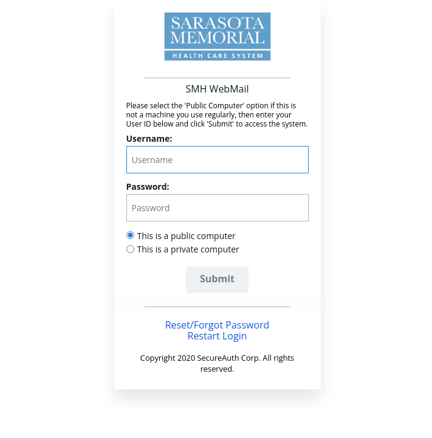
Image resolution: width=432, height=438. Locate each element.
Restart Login (217, 335)
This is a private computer (188, 249)
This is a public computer (186, 236)
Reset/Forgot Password (217, 324)
